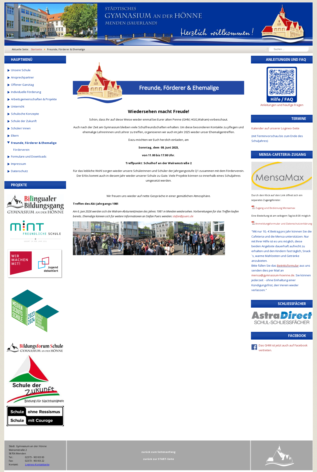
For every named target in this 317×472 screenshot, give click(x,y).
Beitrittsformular (288, 266)
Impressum (18, 164)
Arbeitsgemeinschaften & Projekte (34, 99)
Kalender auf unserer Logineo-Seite (275, 128)
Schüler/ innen (21, 128)
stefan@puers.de (183, 216)
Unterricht (17, 106)
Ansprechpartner (22, 77)
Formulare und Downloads (28, 156)
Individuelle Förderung (26, 92)
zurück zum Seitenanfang (158, 451)
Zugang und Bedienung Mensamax (275, 208)
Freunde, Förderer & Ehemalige (34, 143)
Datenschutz (19, 171)
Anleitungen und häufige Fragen (281, 105)
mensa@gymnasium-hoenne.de (272, 275)
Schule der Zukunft (24, 121)
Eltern (15, 136)
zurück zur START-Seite (158, 459)
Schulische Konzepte (25, 114)
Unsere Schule (21, 70)
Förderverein (21, 149)
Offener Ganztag (22, 85)
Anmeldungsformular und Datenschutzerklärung (283, 223)
